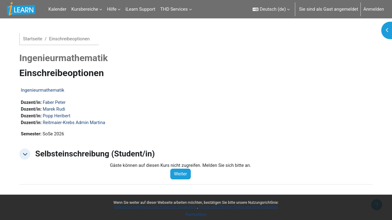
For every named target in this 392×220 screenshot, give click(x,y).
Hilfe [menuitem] (111, 9)
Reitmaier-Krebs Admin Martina (78, 123)
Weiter (183, 175)
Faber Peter (57, 102)
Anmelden (373, 9)
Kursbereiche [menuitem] (84, 9)
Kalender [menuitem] (57, 9)
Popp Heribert (60, 116)
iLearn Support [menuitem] (140, 9)
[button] (271, 9)
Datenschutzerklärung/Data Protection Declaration (155, 207)
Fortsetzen (196, 214)
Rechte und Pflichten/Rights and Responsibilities (238, 207)
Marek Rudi (57, 109)
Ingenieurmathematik (45, 90)
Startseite (35, 39)
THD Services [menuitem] (174, 9)
